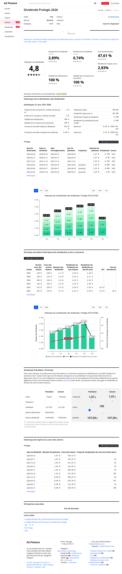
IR (33, 525)
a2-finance (73, 562)
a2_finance (68, 560)
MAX (46, 191)
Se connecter (115, 3)
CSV (106, 191)
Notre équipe (48, 565)
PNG (99, 191)
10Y (41, 191)
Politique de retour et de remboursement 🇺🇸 (98, 561)
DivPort (65, 380)
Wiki (27, 531)
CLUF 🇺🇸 (93, 555)
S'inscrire (105, 3)
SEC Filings (29, 528)
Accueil (100, 10)
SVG (93, 191)
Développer (31, 175)
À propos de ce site (40, 562)
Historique (28, 39)
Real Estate (114, 17)
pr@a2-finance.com (107, 546)
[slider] (89, 410)
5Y (36, 191)
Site (27, 525)
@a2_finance (74, 558)
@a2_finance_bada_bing (67, 551)
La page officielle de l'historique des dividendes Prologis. (46, 522)
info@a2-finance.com (97, 544)
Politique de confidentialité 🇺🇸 (101, 558)
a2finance (75, 555)
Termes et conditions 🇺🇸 (99, 565)
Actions (108, 10)
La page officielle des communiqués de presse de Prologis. (47, 519)
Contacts (37, 567)
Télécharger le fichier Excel (109, 142)
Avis (43, 567)
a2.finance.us (77, 553)
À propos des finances (38, 563)
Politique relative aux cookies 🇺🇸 (102, 551)
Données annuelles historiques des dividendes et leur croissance (57, 39)
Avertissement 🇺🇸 (96, 553)
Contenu (30, 567)
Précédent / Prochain (91, 39)
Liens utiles (42, 42)
